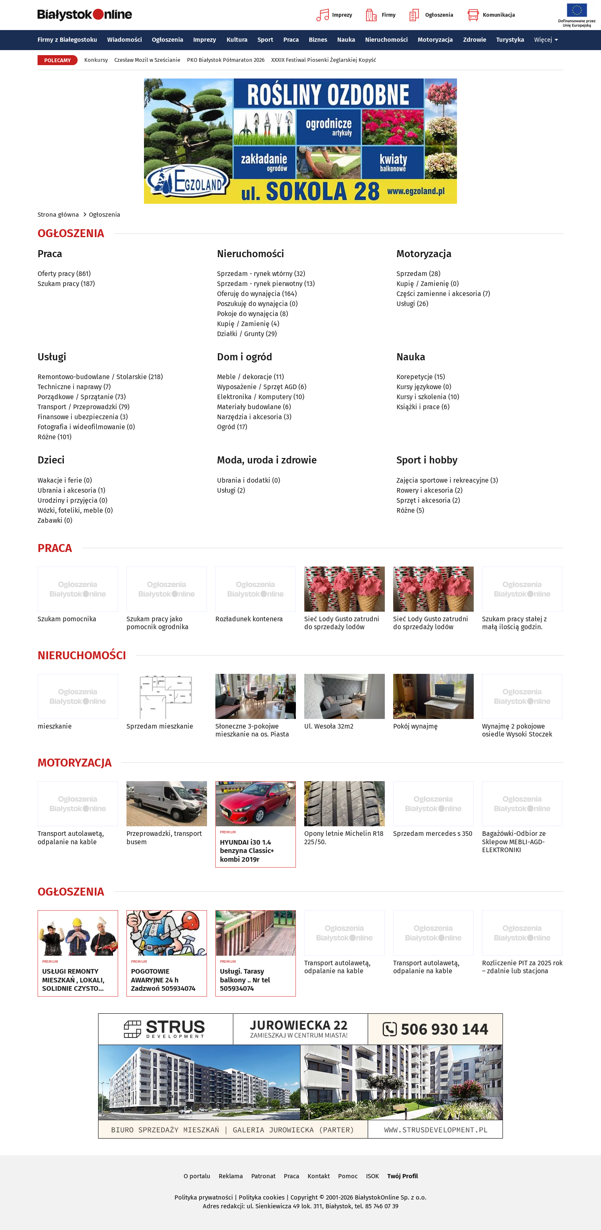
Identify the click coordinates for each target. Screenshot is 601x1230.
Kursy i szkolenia (421, 397)
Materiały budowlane (249, 407)
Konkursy (96, 60)
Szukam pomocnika (67, 619)
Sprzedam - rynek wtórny (255, 274)
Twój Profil (402, 1176)
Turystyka (510, 39)
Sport (265, 39)
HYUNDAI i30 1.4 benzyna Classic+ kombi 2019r (247, 851)
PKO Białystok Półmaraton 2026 (226, 60)
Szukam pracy (58, 284)
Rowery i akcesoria (424, 490)
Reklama (231, 1176)
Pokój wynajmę (415, 726)
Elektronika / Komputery (254, 397)
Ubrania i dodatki (243, 480)
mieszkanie (55, 726)
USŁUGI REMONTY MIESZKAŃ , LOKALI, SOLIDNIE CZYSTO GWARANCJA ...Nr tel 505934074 (73, 980)
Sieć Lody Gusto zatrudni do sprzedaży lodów (341, 623)
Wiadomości (124, 39)
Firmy (381, 15)
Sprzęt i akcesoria (423, 500)
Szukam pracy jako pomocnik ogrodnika (157, 623)
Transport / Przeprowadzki (77, 407)
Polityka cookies (262, 1197)
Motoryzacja (435, 39)
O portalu (197, 1176)
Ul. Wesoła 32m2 (329, 726)
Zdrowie (474, 39)
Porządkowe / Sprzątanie (76, 397)
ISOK (372, 1176)
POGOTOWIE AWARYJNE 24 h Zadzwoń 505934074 (163, 980)
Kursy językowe (419, 387)
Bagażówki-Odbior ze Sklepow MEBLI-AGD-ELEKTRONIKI (514, 841)
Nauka (346, 39)
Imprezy (334, 15)
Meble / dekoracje (244, 377)
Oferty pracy (56, 274)
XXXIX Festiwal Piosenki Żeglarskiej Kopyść (323, 60)
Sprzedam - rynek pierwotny (260, 284)
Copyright (304, 1197)
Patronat (263, 1176)
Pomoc (348, 1176)
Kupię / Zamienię (243, 324)
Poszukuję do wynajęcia (252, 304)
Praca (291, 39)
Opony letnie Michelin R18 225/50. (344, 837)
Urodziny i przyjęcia (68, 500)
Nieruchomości (386, 39)
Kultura (237, 39)
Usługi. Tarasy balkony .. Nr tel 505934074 (245, 980)
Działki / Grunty (240, 334)
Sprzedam (411, 274)
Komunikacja (491, 15)
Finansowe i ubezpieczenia (78, 417)
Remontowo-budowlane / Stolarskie (92, 377)
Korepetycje (414, 377)
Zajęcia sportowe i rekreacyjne (442, 480)
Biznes (318, 39)
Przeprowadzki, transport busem (164, 837)
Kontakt (319, 1176)
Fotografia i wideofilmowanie (81, 427)
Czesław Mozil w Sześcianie (147, 60)
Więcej (546, 39)
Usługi (405, 304)
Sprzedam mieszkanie (159, 726)
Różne (47, 437)
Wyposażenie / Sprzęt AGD (257, 387)
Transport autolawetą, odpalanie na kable (71, 837)
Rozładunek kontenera (249, 619)
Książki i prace (418, 407)
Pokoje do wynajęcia (247, 314)
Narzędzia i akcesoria (249, 417)
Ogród (226, 427)
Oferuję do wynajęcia (248, 294)
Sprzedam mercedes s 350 (432, 834)
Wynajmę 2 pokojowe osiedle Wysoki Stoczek (517, 730)
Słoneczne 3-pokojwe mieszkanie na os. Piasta (252, 730)
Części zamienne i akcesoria (438, 294)
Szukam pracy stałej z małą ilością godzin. (514, 623)
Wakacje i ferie (60, 480)
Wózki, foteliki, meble (70, 510)
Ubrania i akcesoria (67, 490)
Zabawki (50, 520)
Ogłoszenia (431, 15)
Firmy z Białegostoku (67, 39)
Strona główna (58, 214)
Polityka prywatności (203, 1197)
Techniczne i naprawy (70, 387)
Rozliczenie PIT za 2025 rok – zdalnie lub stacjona (522, 967)
